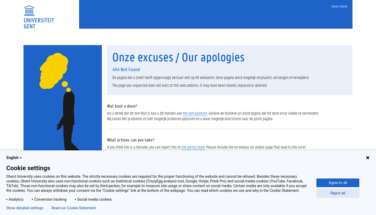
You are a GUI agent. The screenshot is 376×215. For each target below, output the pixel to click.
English (15, 158)
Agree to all (338, 183)
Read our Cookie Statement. (74, 208)
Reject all (338, 193)
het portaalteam (195, 113)
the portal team (193, 147)
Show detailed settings (24, 208)
